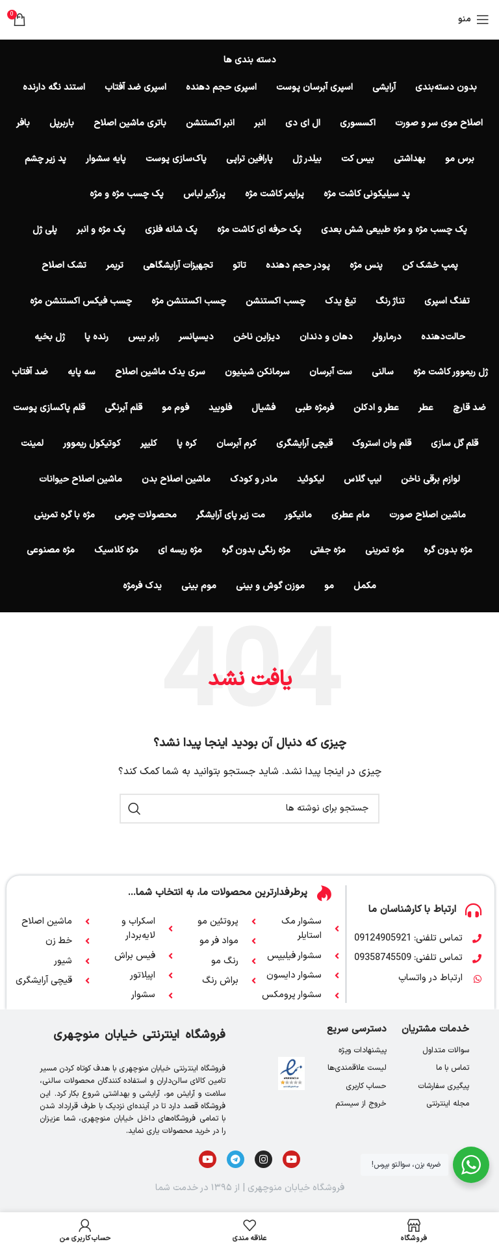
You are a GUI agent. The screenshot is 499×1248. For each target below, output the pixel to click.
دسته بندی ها (250, 60)
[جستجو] (249, 809)
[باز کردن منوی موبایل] (474, 19)
